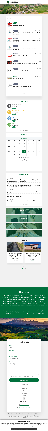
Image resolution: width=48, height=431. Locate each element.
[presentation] (23, 93)
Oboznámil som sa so (22, 376)
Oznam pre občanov (18, 25)
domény (13, 416)
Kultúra (24, 391)
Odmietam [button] (33, 429)
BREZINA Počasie (24, 166)
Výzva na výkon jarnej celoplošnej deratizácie (25, 63)
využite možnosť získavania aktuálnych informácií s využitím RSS (21, 413)
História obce (24, 388)
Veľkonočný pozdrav (18, 78)
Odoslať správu (24, 380)
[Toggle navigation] (39, 2)
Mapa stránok (22, 415)
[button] (23, 95)
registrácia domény (18, 416)
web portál (28, 415)
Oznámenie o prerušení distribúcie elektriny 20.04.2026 (24, 48)
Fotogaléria (24, 393)
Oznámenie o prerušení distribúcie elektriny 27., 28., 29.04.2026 (27, 33)
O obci (24, 387)
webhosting (32, 415)
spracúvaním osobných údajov (27, 376)
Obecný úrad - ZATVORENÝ (20, 55)
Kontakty (24, 395)
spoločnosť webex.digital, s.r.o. (29, 416)
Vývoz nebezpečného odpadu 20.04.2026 (23, 71)
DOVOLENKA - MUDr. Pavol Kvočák (22, 86)
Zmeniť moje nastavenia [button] (24, 429)
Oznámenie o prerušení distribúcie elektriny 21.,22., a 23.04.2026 (26, 41)
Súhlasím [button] (14, 429)
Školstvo (24, 390)
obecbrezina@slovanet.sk (25, 407)
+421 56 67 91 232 (24, 405)
